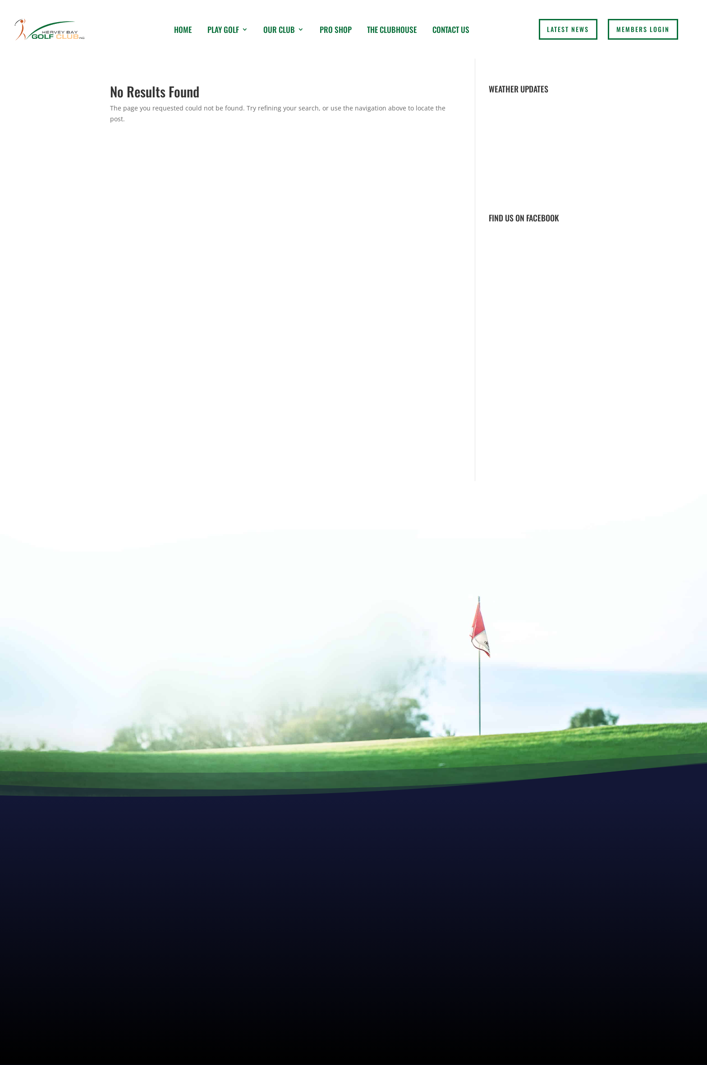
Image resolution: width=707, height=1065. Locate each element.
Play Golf (223, 29)
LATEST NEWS (568, 29)
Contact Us (450, 29)
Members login (643, 29)
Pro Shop (336, 29)
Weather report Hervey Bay (543, 195)
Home (183, 29)
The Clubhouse (392, 29)
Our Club (279, 29)
